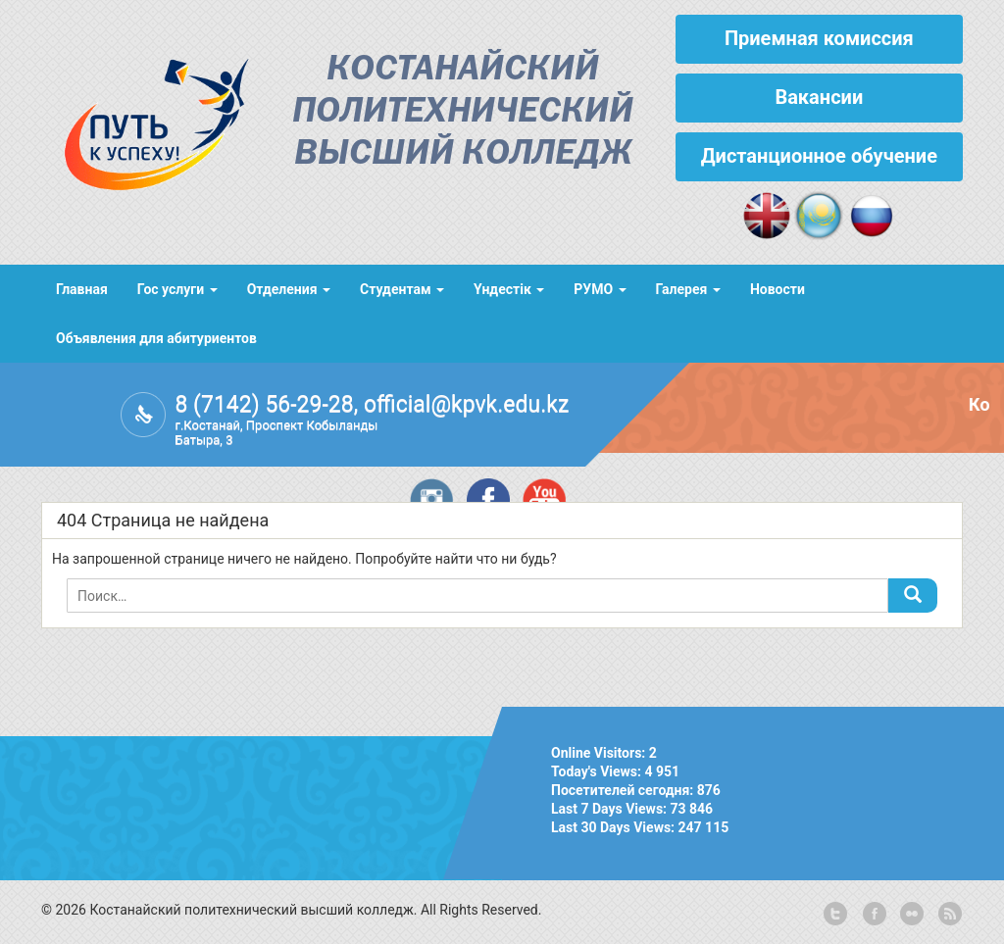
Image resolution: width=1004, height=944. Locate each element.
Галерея (688, 289)
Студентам (402, 289)
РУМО (600, 289)
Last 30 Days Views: (614, 827)
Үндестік (509, 289)
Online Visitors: (600, 753)
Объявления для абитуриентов (156, 338)
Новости (777, 289)
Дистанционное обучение (819, 156)
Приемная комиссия (819, 38)
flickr (911, 914)
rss (948, 914)
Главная (82, 289)
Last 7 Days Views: (611, 809)
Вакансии (819, 97)
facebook (872, 914)
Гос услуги (177, 289)
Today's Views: (597, 771)
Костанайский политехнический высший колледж (462, 112)
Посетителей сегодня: (624, 790)
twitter (835, 914)
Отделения (288, 289)
